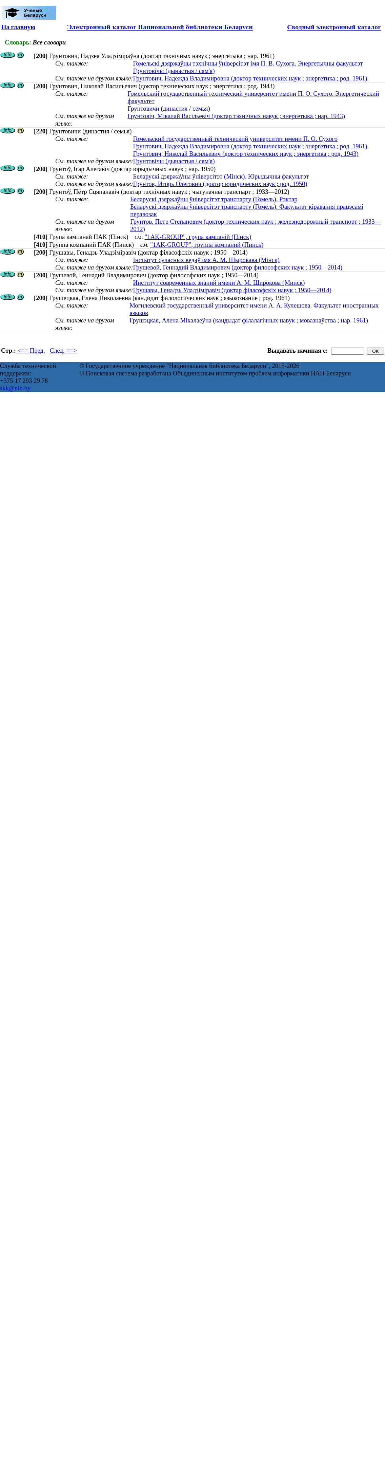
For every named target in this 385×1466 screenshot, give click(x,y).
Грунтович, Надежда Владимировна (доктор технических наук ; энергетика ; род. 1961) (250, 78)
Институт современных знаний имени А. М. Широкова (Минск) (219, 282)
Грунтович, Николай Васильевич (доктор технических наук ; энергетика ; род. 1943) (245, 153)
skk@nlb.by (15, 388)
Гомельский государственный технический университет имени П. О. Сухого (235, 138)
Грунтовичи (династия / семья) (168, 108)
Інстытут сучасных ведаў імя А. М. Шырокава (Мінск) (206, 259)
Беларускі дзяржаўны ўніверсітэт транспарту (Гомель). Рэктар (214, 199)
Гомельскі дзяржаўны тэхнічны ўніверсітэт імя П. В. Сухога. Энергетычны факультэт (248, 63)
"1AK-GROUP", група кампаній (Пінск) (198, 236)
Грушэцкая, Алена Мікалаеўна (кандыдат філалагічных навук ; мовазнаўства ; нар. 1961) (248, 320)
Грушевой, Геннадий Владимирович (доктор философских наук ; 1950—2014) (237, 267)
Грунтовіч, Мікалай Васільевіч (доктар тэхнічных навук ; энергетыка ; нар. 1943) (236, 115)
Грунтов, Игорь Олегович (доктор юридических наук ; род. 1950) (220, 183)
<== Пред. (31, 350)
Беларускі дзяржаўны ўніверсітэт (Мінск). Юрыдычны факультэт (221, 176)
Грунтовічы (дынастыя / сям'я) (174, 70)
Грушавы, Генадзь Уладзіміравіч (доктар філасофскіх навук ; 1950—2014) (232, 290)
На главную (18, 27)
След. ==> (63, 350)
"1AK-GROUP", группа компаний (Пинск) (206, 244)
